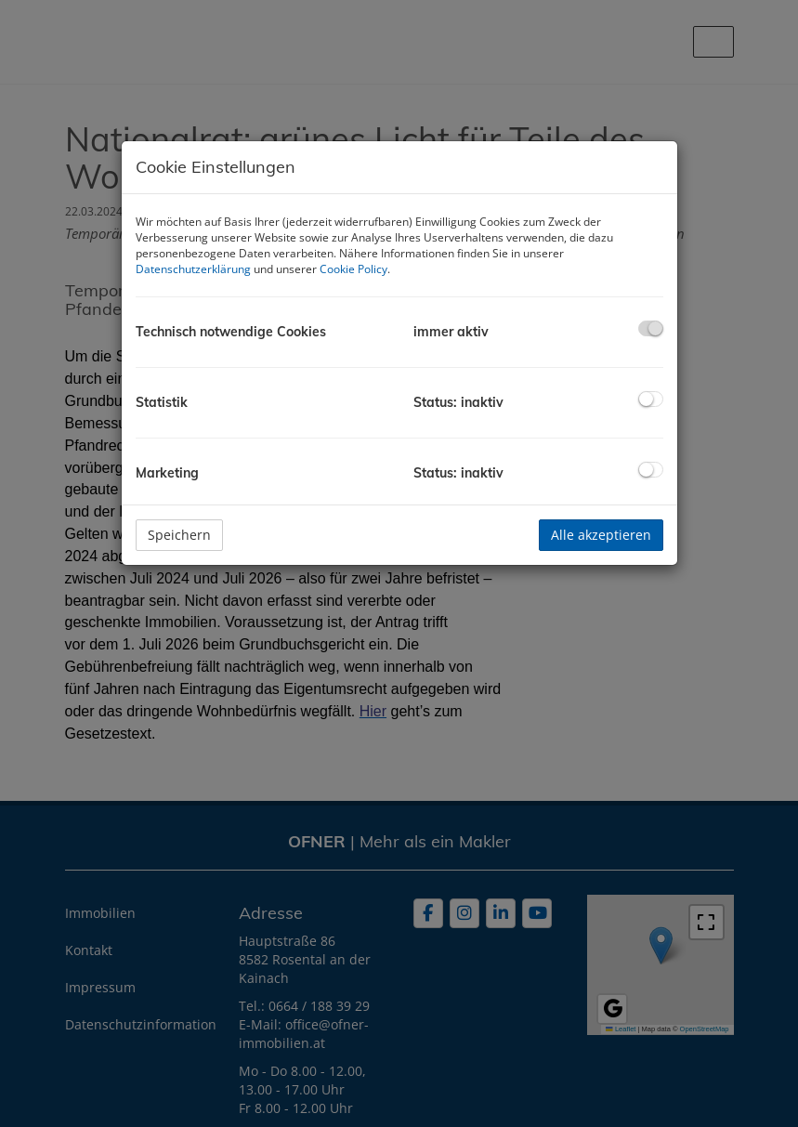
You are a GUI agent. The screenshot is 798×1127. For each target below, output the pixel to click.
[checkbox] (650, 328)
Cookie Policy (353, 269)
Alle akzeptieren (601, 535)
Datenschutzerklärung (193, 269)
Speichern (179, 535)
